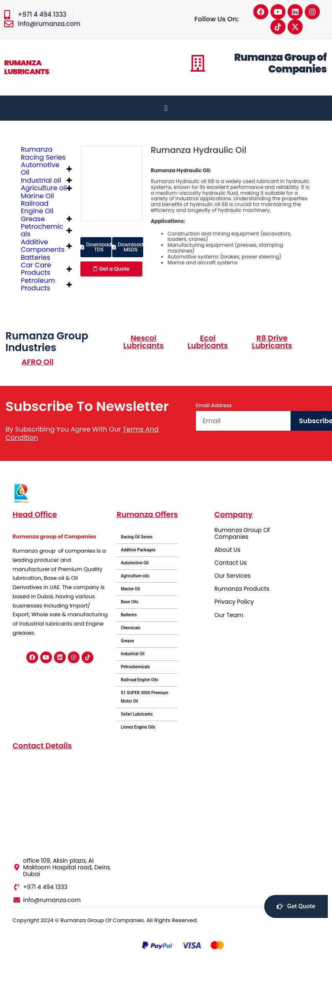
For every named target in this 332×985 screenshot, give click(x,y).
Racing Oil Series (136, 537)
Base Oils (129, 602)
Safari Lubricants (136, 714)
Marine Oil (130, 589)
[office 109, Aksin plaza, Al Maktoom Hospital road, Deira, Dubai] (64, 803)
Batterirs (129, 615)
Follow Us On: (216, 19)
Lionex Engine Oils (138, 727)
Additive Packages (138, 550)
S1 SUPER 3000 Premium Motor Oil (144, 696)
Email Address (214, 406)
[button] (95, 247)
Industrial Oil (132, 653)
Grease (127, 641)
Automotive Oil (134, 563)
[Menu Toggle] (166, 108)
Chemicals (130, 628)
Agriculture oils (135, 576)
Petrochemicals (135, 666)
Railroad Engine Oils (139, 679)
